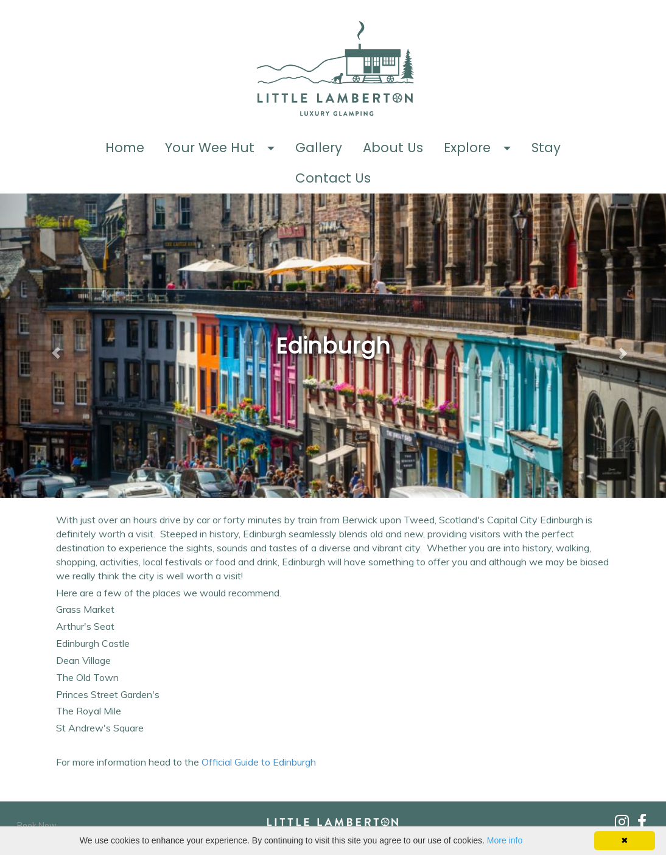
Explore (467, 147)
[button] (275, 148)
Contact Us (333, 178)
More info (504, 840)
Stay (546, 147)
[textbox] (332, 346)
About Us (393, 147)
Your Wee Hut (209, 147)
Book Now (37, 825)
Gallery (318, 147)
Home (124, 147)
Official (260, 762)
